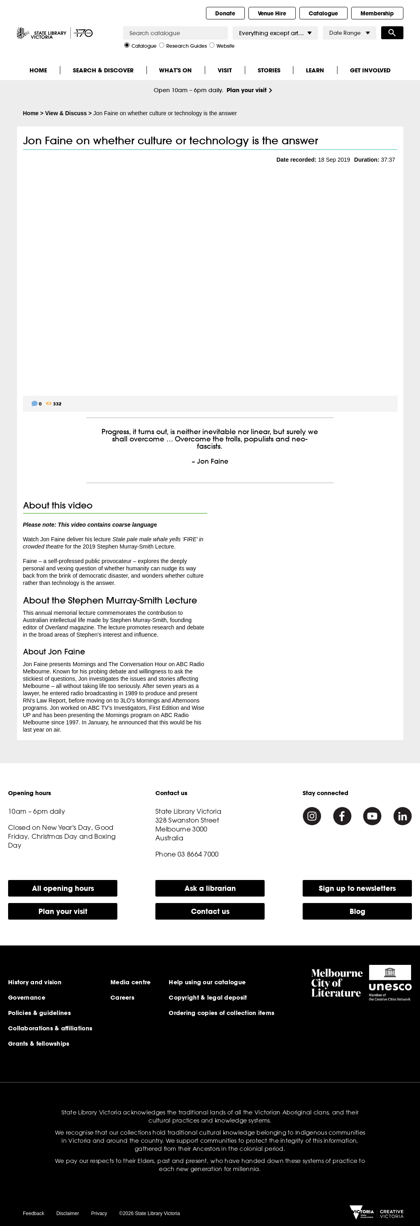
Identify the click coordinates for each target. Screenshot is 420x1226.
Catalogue (323, 13)
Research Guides (183, 45)
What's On (175, 70)
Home (38, 70)
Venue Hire (272, 13)
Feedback (34, 1213)
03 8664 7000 (198, 854)
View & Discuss (66, 113)
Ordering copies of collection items (221, 1013)
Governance (26, 997)
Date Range (349, 33)
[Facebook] (342, 816)
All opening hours (63, 888)
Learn (315, 70)
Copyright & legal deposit (208, 997)
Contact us (210, 911)
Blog (357, 911)
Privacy (99, 1213)
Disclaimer (67, 1213)
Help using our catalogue (207, 982)
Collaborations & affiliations (50, 1028)
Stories (269, 70)
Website (222, 45)
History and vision (35, 982)
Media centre (130, 982)
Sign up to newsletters (357, 888)
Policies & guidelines (39, 1013)
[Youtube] (372, 816)
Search (392, 32)
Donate (225, 13)
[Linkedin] (402, 816)
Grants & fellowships (39, 1044)
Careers (122, 997)
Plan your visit (247, 90)
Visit (225, 70)
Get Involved (370, 70)
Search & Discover (103, 70)
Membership (377, 13)
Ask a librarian (210, 888)
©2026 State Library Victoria (149, 1213)
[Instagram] (312, 816)
